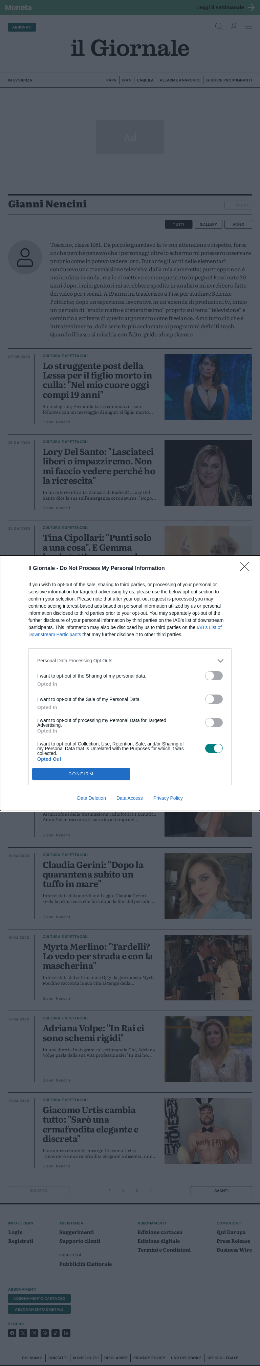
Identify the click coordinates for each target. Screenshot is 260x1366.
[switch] (214, 675)
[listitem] (130, 660)
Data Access (129, 798)
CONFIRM (81, 773)
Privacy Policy (168, 798)
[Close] (246, 568)
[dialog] (130, 683)
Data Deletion (91, 798)
